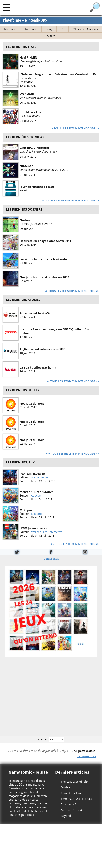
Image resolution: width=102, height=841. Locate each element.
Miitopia (26, 510)
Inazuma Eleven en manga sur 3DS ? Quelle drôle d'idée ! (54, 331)
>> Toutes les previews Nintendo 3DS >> (70, 200)
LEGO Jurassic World (34, 528)
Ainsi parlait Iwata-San (36, 313)
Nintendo (26, 166)
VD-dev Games (40, 477)
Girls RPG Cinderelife (35, 148)
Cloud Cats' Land (71, 793)
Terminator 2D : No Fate (76, 798)
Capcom (36, 495)
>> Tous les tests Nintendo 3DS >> (74, 128)
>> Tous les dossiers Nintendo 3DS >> (72, 291)
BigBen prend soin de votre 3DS (42, 349)
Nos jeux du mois (32, 403)
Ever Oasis (27, 94)
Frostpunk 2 (69, 804)
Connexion (51, 559)
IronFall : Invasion (32, 474)
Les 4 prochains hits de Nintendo (43, 259)
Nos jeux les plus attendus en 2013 (44, 277)
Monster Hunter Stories (36, 492)
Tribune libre (86, 756)
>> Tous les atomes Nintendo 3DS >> (72, 381)
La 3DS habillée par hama (38, 367)
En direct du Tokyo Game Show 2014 (45, 241)
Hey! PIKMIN (28, 57)
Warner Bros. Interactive (46, 532)
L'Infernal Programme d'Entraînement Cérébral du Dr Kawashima (58, 76)
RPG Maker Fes (30, 112)
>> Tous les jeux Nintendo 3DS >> (75, 544)
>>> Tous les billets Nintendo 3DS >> (72, 453)
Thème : (51, 739)
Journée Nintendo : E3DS (37, 187)
